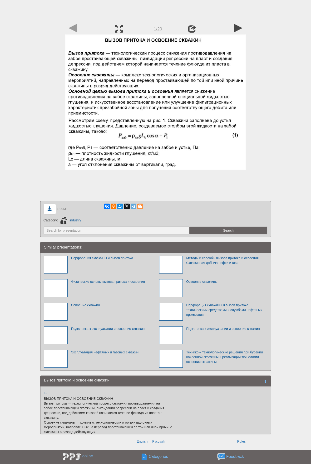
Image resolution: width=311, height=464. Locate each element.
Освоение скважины (201, 281)
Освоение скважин (85, 305)
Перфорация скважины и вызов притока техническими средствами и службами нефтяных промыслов (224, 310)
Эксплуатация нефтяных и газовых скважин (104, 352)
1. (45, 393)
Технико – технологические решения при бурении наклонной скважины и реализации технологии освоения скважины (224, 357)
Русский (158, 441)
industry (70, 220)
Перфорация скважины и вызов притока (102, 258)
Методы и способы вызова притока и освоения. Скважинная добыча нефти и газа (222, 260)
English (142, 441)
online (87, 456)
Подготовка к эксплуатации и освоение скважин (107, 329)
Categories (158, 456)
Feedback (235, 456)
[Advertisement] (155, 10)
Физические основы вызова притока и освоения (108, 281)
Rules (241, 441)
